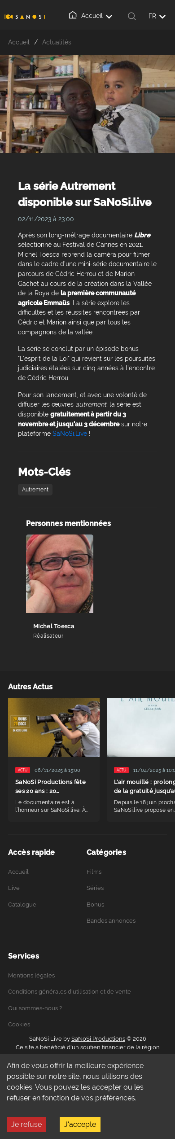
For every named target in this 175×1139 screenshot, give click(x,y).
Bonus (95, 904)
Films (94, 871)
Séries (95, 888)
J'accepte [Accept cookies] (80, 1124)
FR (157, 16)
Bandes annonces (111, 920)
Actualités (56, 42)
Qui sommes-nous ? (35, 1008)
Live (14, 888)
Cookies (19, 1024)
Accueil (90, 15)
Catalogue (22, 904)
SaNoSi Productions (98, 1038)
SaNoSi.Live (69, 433)
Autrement (35, 489)
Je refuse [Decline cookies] (26, 1124)
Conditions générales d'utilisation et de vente (69, 991)
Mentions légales (31, 975)
